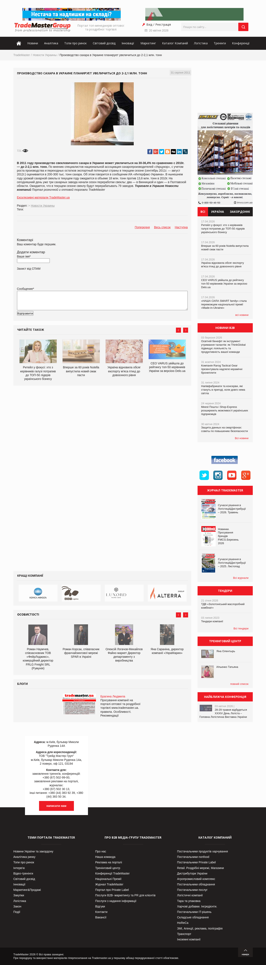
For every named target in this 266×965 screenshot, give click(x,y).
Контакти (101, 912)
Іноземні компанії (188, 939)
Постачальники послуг (192, 889)
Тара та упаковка (188, 901)
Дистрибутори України (192, 873)
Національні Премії (108, 879)
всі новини (242, 314)
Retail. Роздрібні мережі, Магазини (200, 868)
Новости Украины (45, 55)
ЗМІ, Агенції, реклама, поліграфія (200, 928)
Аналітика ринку (24, 857)
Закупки (18, 895)
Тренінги (220, 43)
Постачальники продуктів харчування (202, 851)
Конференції (241, 43)
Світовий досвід (104, 43)
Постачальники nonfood (193, 857)
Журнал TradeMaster (109, 884)
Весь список (162, 227)
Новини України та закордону (33, 851)
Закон (17, 906)
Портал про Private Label (112, 889)
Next (185, 330)
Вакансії (100, 917)
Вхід (149, 24)
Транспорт (184, 934)
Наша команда (105, 857)
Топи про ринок (75, 43)
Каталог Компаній (175, 43)
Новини (32, 43)
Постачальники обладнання (196, 884)
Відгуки (100, 906)
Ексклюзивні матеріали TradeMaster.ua (43, 197)
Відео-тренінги (23, 873)
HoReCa (183, 922)
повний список (239, 683)
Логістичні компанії (190, 895)
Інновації (128, 43)
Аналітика (51, 43)
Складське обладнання (193, 917)
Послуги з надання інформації (115, 901)
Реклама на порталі (108, 862)
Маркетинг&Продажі (27, 889)
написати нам (56, 805)
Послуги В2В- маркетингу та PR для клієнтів (125, 895)
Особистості (28, 614)
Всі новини (242, 438)
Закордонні (240, 212)
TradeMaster (21, 55)
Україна (217, 212)
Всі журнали (240, 577)
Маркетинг (148, 43)
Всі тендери (240, 628)
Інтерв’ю (19, 868)
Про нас (100, 851)
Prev (178, 330)
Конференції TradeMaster (112, 873)
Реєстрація (163, 24)
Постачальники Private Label (196, 862)
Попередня (142, 227)
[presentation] (49, 319)
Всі (202, 212)
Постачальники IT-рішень (194, 912)
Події (16, 912)
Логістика (201, 43)
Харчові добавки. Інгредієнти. (197, 906)
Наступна (181, 227)
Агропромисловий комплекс (196, 879)
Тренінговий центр (107, 868)
